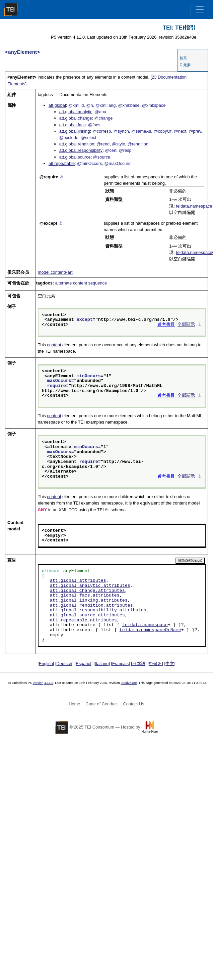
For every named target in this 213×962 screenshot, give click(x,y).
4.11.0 (48, 683)
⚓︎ (62, 176)
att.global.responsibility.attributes (98, 610)
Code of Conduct (101, 703)
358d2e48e (129, 683)
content (80, 283)
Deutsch (64, 663)
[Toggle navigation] (199, 9)
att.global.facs (72, 124)
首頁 (183, 58)
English (46, 663)
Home (74, 703)
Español (83, 663)
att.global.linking (74, 131)
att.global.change (75, 118)
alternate (63, 283)
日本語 (138, 663)
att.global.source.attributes (87, 615)
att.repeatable (62, 163)
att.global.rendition (76, 143)
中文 (169, 663)
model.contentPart (55, 272)
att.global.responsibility (80, 150)
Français (120, 663)
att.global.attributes (78, 581)
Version (38, 683)
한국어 (155, 663)
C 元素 (185, 65)
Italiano (102, 663)
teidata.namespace (194, 206)
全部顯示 (186, 325)
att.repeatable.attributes (83, 620)
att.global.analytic (75, 111)
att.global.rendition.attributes (91, 606)
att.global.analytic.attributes (90, 586)
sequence (97, 283)
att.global (57, 105)
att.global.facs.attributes (85, 596)
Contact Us (133, 703)
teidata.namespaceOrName (150, 630)
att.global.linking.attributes (89, 601)
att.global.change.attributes (87, 591)
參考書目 (166, 325)
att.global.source (75, 157)
